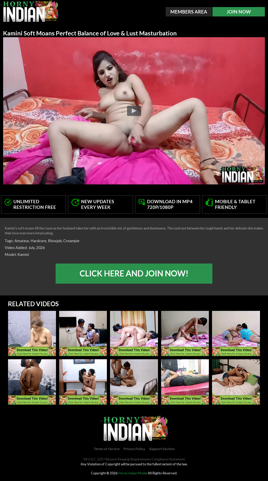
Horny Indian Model (132, 473)
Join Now (238, 11)
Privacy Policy (134, 449)
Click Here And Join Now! (134, 273)
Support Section (162, 449)
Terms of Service (107, 449)
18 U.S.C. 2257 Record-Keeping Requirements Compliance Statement (134, 459)
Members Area (188, 11)
